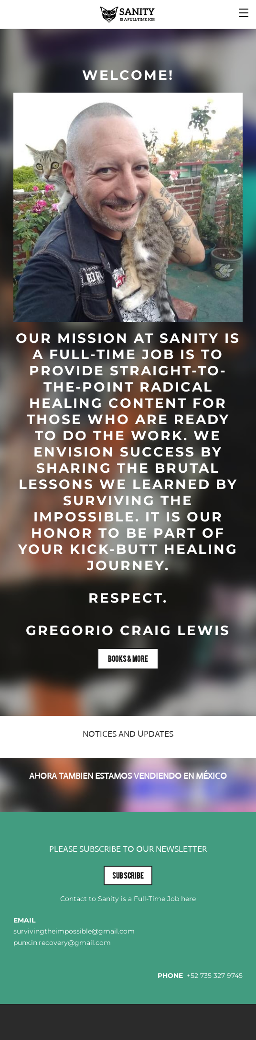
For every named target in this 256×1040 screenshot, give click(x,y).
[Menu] (244, 12)
